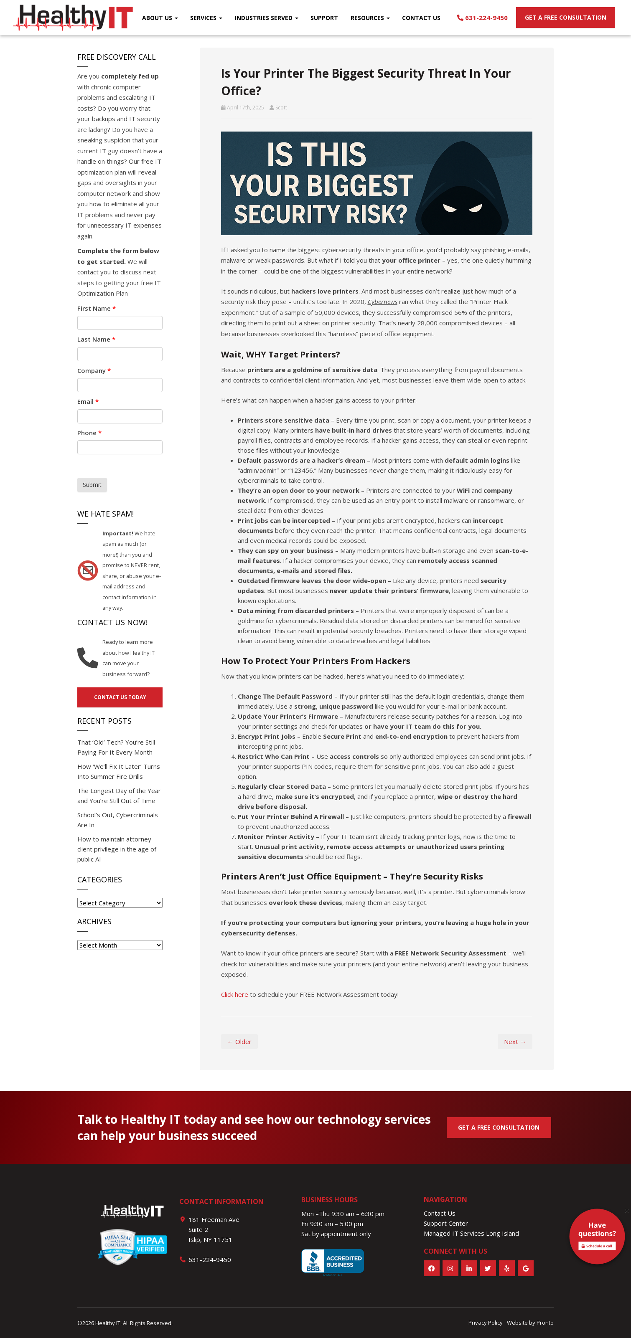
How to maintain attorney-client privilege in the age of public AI (116, 849)
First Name (96, 308)
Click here (234, 994)
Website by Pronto (530, 1322)
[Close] (626, 1210)
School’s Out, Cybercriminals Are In (117, 820)
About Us (160, 18)
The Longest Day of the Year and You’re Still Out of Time (119, 795)
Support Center (446, 1223)
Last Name (96, 339)
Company (94, 370)
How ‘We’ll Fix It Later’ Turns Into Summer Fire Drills (118, 771)
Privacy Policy (485, 1322)
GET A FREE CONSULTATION (498, 1127)
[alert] (597, 1238)
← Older (239, 1041)
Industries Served (266, 18)
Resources (370, 18)
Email (88, 401)
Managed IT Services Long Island (471, 1233)
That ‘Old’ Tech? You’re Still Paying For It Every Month (116, 747)
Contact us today (120, 697)
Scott (281, 107)
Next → (515, 1041)
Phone (89, 432)
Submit (92, 485)
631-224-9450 (482, 17)
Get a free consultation (565, 17)
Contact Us (421, 18)
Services (206, 18)
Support (324, 18)
